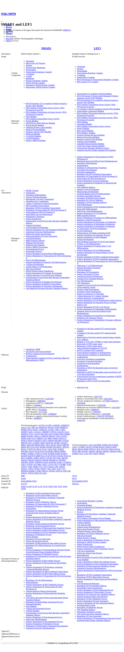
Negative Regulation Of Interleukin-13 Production (96, 222)
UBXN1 (24, 469)
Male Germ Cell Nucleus (35, 63)
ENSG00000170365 (29, 481)
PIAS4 (37, 451)
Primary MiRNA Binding (36, 140)
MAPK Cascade (32, 190)
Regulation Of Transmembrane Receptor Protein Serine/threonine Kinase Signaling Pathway (44, 512)
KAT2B (66, 441)
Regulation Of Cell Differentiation (39, 580)
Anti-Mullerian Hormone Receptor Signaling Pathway (47, 288)
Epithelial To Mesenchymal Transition (92, 168)
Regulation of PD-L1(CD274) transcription (93, 381)
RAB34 (64, 454)
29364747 (81, 420)
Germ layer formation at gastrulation (91, 359)
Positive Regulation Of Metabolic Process (42, 554)
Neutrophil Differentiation (87, 209)
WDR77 (43, 469)
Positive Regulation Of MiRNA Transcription (43, 284)
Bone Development (33, 269)
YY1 (64, 469)
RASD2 (60, 456)
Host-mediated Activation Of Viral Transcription (96, 242)
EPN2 (61, 434)
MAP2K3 (50, 443)
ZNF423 (52, 471)
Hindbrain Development (35, 245)
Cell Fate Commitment (86, 551)
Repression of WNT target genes (89, 344)
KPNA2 (109, 447)
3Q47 (60, 486)
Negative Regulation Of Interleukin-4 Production (96, 224)
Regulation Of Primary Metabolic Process (42, 506)
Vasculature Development (87, 170)
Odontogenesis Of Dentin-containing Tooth (93, 233)
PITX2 (74, 451)
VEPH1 (37, 469)
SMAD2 (64, 458)
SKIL (59, 458)
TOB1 (29, 467)
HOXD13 (38, 441)
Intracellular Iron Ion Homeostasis (39, 214)
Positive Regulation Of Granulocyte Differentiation (97, 218)
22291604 (106, 414)
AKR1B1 (56, 425)
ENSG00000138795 (80, 481)
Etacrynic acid (82, 387)
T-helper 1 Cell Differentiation (89, 244)
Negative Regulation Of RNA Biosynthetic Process (46, 574)
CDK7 (57, 430)
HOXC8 (31, 441)
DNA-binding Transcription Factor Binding (94, 518)
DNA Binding (31, 117)
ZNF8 (36, 473)
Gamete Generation (33, 225)
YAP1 (59, 469)
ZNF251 (45, 471)
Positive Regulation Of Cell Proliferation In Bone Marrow (99, 300)
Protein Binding (32, 121)
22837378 (98, 397)
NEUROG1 (57, 447)
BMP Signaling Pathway (35, 241)
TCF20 (51, 464)
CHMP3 (24, 432)
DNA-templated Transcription (37, 206)
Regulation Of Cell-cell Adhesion (90, 200)
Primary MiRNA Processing (37, 247)
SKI (54, 458)
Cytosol (29, 76)
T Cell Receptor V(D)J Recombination (92, 229)
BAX (111, 445)
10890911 (66, 30)
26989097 (38, 418)
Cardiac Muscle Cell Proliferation (39, 267)
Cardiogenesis (31, 356)
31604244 (96, 412)
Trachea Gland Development (88, 289)
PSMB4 (62, 451)
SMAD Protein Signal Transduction (40, 271)
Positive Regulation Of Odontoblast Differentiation (97, 309)
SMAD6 (45, 460)
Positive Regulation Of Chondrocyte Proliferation (96, 316)
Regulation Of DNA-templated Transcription (43, 208)
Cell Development (84, 270)
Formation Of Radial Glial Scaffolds (91, 198)
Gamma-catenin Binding (86, 142)
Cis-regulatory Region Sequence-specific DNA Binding (98, 109)
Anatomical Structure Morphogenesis (40, 232)
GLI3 (34, 438)
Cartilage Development (35, 264)
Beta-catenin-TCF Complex (87, 82)
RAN (48, 456)
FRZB (23, 438)
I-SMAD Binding (32, 138)
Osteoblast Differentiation (36, 195)
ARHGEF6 (42, 427)
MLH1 (53, 445)
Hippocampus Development (88, 192)
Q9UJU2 (75, 484)
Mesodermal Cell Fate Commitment (40, 199)
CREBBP (45, 432)
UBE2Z (62, 467)
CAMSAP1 (42, 430)
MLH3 (59, 445)
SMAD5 (38, 460)
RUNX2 (85, 451)
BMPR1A (64, 427)
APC (29, 427)
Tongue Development (85, 239)
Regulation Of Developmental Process (41, 526)
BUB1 (35, 430)
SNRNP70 (39, 462)
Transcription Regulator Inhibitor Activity (93, 148)
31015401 (116, 407)
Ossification (30, 193)
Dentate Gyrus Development (88, 189)
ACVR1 (41, 425)
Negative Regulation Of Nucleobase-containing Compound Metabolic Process (44, 568)
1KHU (23, 486)
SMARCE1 (53, 460)
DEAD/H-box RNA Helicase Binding (40, 123)
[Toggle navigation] (2, 21)
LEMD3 (36, 443)
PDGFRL (24, 451)
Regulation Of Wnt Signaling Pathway (92, 202)
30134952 (42, 410)
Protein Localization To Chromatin (90, 294)
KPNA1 (102, 447)
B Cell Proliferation (84, 231)
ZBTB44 (24, 471)
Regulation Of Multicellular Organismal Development (47, 626)
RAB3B (30, 456)
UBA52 (51, 467)
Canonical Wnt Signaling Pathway (90, 279)
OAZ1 (44, 449)
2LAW (29, 486)
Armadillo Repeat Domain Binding (90, 144)
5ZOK (23, 489)
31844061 (37, 405)
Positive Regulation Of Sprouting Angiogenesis (44, 286)
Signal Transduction (33, 219)
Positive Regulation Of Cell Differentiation (93, 250)
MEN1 (43, 445)
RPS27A (43, 458)
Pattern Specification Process (37, 541)
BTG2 (30, 430)
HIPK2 (55, 438)
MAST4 (64, 443)
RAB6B (37, 456)
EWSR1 (30, 436)
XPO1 (53, 469)
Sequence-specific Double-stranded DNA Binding (96, 150)
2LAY (40, 486)
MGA (48, 445)
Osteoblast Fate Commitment (37, 201)
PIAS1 (31, 451)
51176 (74, 476)
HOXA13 (62, 438)
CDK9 (62, 430)
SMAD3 (24, 460)
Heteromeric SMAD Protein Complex (40, 87)
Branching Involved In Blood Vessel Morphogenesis (97, 161)
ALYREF (97, 445)
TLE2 (86, 454)
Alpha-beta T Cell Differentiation (90, 266)
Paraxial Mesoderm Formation (89, 268)
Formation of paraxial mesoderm (89, 361)
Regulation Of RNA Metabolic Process (41, 502)
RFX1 (23, 458)
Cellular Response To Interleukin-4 (90, 298)
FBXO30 (45, 436)
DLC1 (66, 432)
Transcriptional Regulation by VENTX (92, 348)
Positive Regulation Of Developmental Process (44, 617)
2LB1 (55, 486)
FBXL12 (37, 436)
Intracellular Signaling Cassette (89, 612)
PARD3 (61, 449)
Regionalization (32, 582)
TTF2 (45, 467)
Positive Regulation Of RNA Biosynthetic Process (45, 530)
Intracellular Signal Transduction (89, 588)
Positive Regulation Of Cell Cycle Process (93, 307)
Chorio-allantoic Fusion (86, 287)
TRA (91, 454)
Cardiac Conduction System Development (42, 204)
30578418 (109, 416)
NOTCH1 (105, 449)
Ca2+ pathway (82, 340)
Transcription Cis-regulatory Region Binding (94, 94)
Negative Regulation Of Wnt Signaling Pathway (95, 603)
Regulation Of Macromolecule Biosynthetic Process (46, 543)
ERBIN (24, 436)
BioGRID (9, 39)
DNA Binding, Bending (86, 133)
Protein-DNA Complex (86, 77)
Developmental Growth (86, 605)
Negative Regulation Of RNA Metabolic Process (45, 585)
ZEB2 (38, 471)
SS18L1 (60, 462)
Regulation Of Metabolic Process (39, 535)
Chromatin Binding (84, 124)
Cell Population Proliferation (37, 227)
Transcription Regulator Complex (39, 72)
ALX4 (91, 445)
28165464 (81, 403)
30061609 (49, 403)
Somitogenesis (82, 165)
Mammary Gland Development (89, 220)
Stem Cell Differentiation (35, 260)
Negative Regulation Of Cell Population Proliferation (46, 230)
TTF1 (40, 467)
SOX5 (45, 462)
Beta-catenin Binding (85, 131)
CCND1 (51, 430)
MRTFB (66, 445)
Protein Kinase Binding (35, 125)
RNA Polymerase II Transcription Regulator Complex (98, 80)
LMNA (43, 443)
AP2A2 (24, 427)
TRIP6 (35, 467)
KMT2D (24, 443)
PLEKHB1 (49, 451)
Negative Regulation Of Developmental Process (44, 622)
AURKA (105, 445)
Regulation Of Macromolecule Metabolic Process (45, 524)
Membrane (30, 78)
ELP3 (51, 434)
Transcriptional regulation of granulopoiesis (94, 353)
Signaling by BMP (33, 349)
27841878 (101, 405)
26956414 (114, 401)
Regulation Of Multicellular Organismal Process (44, 602)
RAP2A (54, 456)
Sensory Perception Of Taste (88, 274)
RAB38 (24, 456)
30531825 (108, 399)
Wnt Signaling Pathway (86, 187)
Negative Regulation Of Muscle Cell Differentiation (46, 262)
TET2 (56, 464)
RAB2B (51, 454)
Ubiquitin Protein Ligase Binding (39, 127)
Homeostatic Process (34, 251)
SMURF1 (62, 460)
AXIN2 (57, 427)
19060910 (94, 410)
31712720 (42, 412)
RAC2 (43, 456)
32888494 (41, 401)
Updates (9, 34)
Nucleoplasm (31, 70)
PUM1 (45, 454)
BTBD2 (24, 430)
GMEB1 (39, 438)
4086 (23, 476)
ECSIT (37, 434)
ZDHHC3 (32, 471)
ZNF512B (67, 471)
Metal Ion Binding (33, 134)
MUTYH (30, 447)
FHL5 (58, 436)
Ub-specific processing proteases (38, 351)
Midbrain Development (35, 243)
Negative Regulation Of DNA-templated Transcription (98, 257)
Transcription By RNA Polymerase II (40, 212)
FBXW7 (52, 436)
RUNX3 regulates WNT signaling (90, 350)
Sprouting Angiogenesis (86, 172)
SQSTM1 (52, 462)
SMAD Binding (32, 537)
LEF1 (97, 48)
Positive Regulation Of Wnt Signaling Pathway (95, 207)
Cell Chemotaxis (83, 283)
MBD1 (23, 445)
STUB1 (30, 464)
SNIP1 (31, 462)
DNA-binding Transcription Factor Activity (43, 119)
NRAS (39, 449)
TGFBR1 (62, 464)
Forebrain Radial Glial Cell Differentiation (93, 194)
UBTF (95, 454)
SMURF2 (24, 462)
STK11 (24, 464)
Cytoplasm (30, 74)
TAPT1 (45, 464)
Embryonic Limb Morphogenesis (90, 211)
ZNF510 (59, 471)
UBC (57, 467)
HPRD (8, 41)
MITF (114, 447)
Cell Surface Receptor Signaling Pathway (93, 614)
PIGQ (42, 451)
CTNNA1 (53, 432)
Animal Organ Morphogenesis (88, 527)
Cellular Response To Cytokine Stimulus (92, 296)
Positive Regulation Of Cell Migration (92, 213)
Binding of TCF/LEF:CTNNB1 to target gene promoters (99, 342)
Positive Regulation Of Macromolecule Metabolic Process (48, 528)
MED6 (37, 445)
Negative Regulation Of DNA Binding (92, 237)
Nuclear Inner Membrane (35, 68)
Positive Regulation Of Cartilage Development (44, 273)
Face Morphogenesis (85, 281)
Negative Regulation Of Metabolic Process (42, 624)
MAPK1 (57, 443)
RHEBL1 (29, 458)
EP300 (56, 434)
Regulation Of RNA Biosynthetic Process (42, 495)
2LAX (34, 486)
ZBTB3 (102, 454)
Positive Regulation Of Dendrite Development (44, 282)
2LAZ (45, 486)
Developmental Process (35, 249)
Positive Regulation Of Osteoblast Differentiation (45, 254)
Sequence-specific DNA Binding (38, 132)
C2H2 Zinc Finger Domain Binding (91, 146)
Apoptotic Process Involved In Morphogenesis (95, 285)
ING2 (45, 441)
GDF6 (28, 438)
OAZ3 (49, 449)
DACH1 (61, 432)
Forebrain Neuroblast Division (89, 196)
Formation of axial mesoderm (88, 363)
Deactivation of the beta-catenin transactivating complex (99, 337)
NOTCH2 (32, 449)
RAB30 (58, 454)
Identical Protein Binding (35, 130)
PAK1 (55, 449)
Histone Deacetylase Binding (88, 137)
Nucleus (29, 65)
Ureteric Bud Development (36, 197)
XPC (49, 469)
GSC (45, 438)
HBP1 (50, 438)
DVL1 (31, 434)
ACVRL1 (49, 425)
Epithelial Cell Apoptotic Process (90, 318)
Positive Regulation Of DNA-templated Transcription (97, 259)
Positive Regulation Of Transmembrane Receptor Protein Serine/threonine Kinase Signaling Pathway (48, 551)
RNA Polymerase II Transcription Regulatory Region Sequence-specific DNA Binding (97, 97)
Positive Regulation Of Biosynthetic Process (43, 561)
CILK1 (30, 432)
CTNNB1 (81, 447)
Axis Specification (84, 525)
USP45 (30, 469)
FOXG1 (64, 436)
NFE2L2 (66, 447)
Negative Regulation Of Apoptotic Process (93, 235)
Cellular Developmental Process (38, 609)
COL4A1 (37, 432)
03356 (23, 478)
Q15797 (24, 484)
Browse (9, 27)
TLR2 (69, 464)
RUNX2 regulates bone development (40, 354)
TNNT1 (24, 467)
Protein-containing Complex (37, 81)
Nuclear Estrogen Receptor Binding (91, 135)
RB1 (79, 451)
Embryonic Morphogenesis (36, 619)
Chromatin (30, 61)
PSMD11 (31, 454)
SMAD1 (46, 48)
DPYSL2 (89, 447)
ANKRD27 (65, 425)
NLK (99, 449)
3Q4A (65, 486)
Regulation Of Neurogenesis (88, 272)
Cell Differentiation (33, 238)
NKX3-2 (24, 449)
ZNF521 (24, 473)
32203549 (49, 399)
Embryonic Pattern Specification (38, 234)
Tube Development (84, 536)
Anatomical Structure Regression (90, 276)
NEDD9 (49, 447)
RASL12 (67, 456)
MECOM (30, 445)
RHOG (36, 458)
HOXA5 (24, 441)
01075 (74, 478)
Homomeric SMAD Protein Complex (40, 85)
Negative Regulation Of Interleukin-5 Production (96, 226)
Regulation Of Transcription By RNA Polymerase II (46, 210)
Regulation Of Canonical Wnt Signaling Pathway (96, 594)
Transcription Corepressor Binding (90, 111)
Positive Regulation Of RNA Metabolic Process (44, 517)
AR (36, 427)
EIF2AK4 (44, 434)
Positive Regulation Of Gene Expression (41, 236)
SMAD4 (31, 460)
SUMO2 (75, 454)
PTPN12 (38, 454)
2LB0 (50, 486)
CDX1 (74, 447)
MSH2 (23, 447)
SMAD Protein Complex (35, 83)
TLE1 (81, 454)
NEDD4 (42, 447)
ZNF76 (31, 473)
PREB (56, 451)
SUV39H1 (37, 464)
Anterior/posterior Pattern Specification (41, 591)
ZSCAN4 (42, 473)
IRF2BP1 (58, 441)
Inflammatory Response (35, 217)
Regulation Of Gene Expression (38, 539)
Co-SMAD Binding (33, 136)
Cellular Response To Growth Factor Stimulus (44, 275)
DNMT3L (25, 434)
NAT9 (36, 447)
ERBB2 (67, 434)
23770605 (106, 401)
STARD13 (67, 462)
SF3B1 (49, 458)
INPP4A (51, 441)
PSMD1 (24, 454)
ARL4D (50, 427)
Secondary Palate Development (89, 292)
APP (33, 427)
